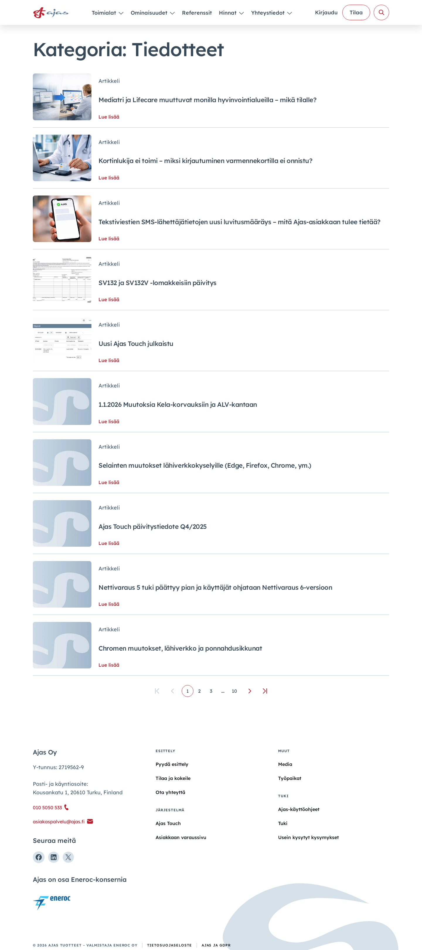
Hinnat (228, 12)
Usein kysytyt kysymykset (308, 837)
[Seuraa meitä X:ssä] (68, 857)
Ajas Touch (168, 823)
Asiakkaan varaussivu (181, 837)
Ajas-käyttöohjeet (298, 809)
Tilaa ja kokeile (173, 778)
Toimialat (105, 12)
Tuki (282, 823)
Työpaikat (289, 778)
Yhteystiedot (268, 12)
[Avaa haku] (381, 12)
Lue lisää (108, 117)
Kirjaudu (326, 12)
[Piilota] (121, 13)
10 (234, 691)
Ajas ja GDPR (216, 945)
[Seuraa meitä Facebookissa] (39, 857)
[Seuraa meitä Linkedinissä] (53, 857)
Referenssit (197, 12)
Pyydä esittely (172, 764)
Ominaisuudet (150, 12)
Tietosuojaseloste (169, 945)
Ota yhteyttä (170, 792)
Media (285, 764)
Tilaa (356, 12)
